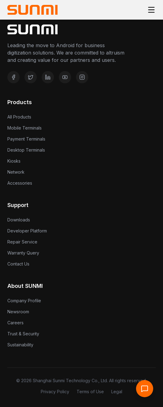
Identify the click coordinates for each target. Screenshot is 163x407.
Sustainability (20, 344)
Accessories (19, 183)
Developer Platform (27, 230)
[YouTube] (65, 77)
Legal (116, 391)
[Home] (32, 10)
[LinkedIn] (48, 77)
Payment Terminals (26, 138)
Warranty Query (23, 252)
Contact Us (18, 263)
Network (16, 172)
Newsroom (18, 311)
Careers (15, 322)
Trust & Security (23, 333)
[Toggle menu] (151, 10)
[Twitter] (31, 77)
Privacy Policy (55, 391)
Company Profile (24, 300)
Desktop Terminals (26, 150)
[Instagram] (82, 77)
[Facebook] (13, 77)
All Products (19, 116)
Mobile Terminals (24, 127)
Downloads (18, 219)
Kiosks (14, 161)
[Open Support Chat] (144, 388)
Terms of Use (90, 391)
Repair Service (22, 241)
